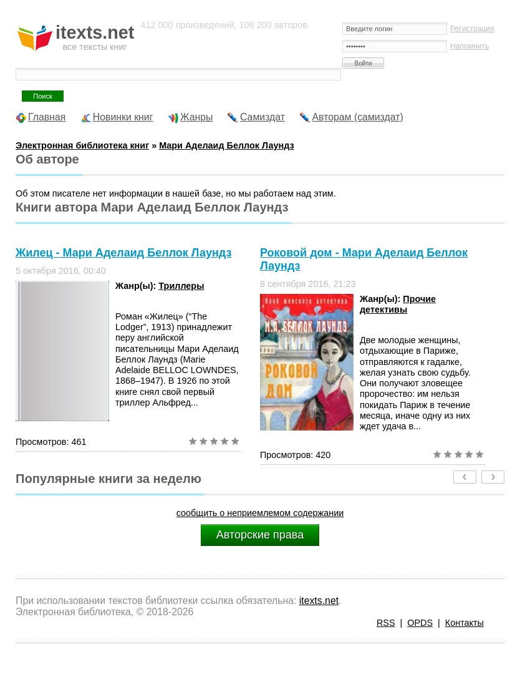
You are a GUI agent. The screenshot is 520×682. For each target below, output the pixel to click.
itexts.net (319, 600)
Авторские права (260, 535)
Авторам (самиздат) (357, 117)
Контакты (464, 623)
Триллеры (181, 286)
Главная (46, 117)
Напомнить (469, 46)
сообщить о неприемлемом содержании (260, 513)
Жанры (196, 117)
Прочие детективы (398, 304)
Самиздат (262, 117)
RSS (386, 623)
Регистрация (472, 28)
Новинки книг (123, 117)
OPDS (420, 623)
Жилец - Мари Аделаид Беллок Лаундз (123, 252)
